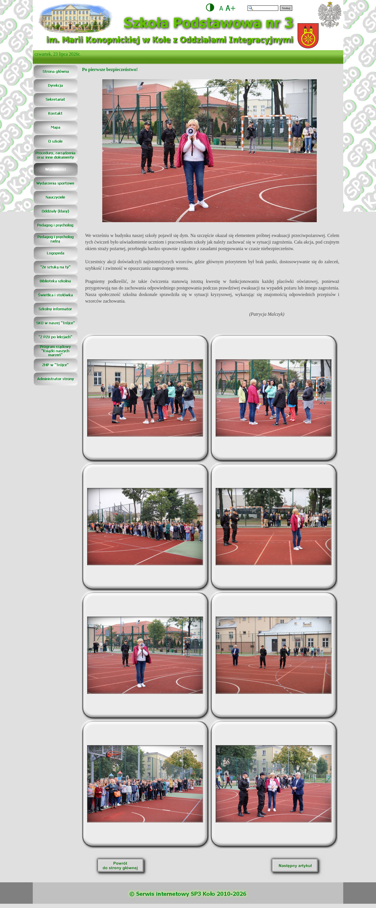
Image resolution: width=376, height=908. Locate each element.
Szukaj (286, 8)
